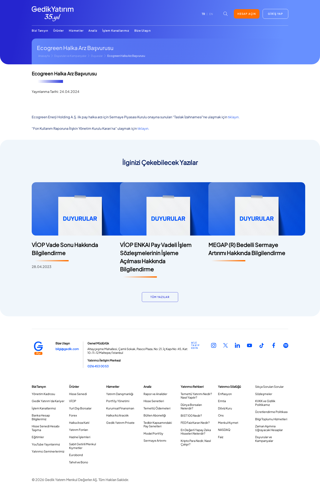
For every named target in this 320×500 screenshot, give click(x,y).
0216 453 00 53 (98, 366)
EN (211, 14)
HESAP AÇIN (246, 13)
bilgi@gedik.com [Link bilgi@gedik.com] (67, 349)
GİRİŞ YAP (275, 13)
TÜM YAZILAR (160, 297)
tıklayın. (234, 117)
